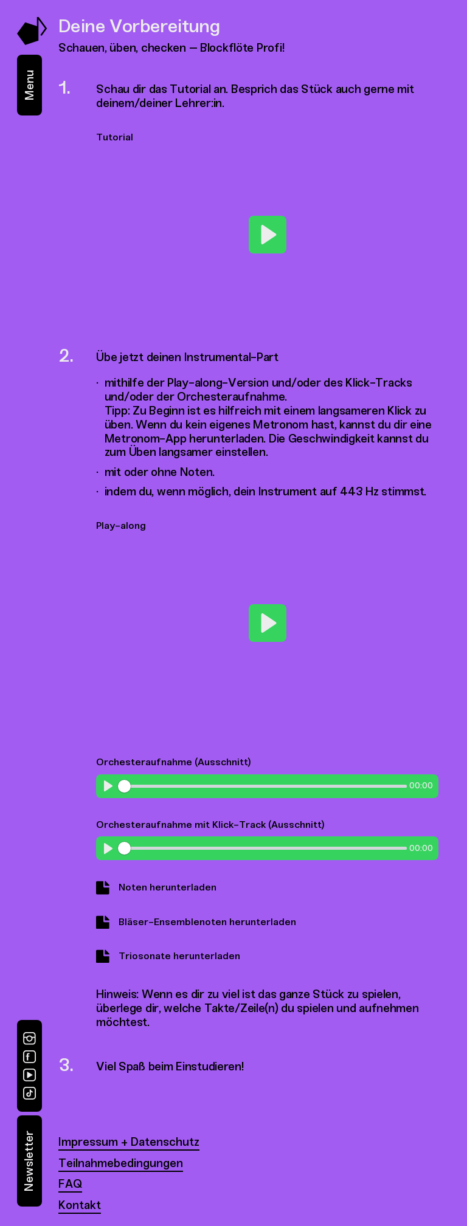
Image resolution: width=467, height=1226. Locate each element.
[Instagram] (29, 1038)
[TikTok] (29, 1093)
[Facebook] (29, 1056)
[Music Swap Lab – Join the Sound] (32, 41)
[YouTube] (29, 1075)
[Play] (267, 234)
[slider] (262, 786)
